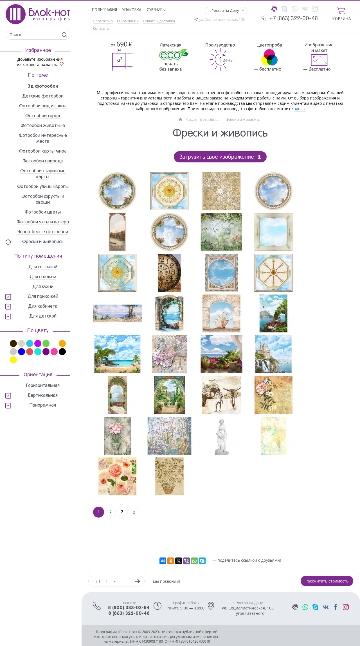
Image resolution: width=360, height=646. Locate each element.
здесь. (300, 108)
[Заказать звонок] (137, 582)
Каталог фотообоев (202, 119)
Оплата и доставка (159, 21)
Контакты (101, 28)
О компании (128, 21)
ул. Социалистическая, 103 (222, 19)
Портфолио (103, 21)
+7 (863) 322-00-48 (293, 19)
